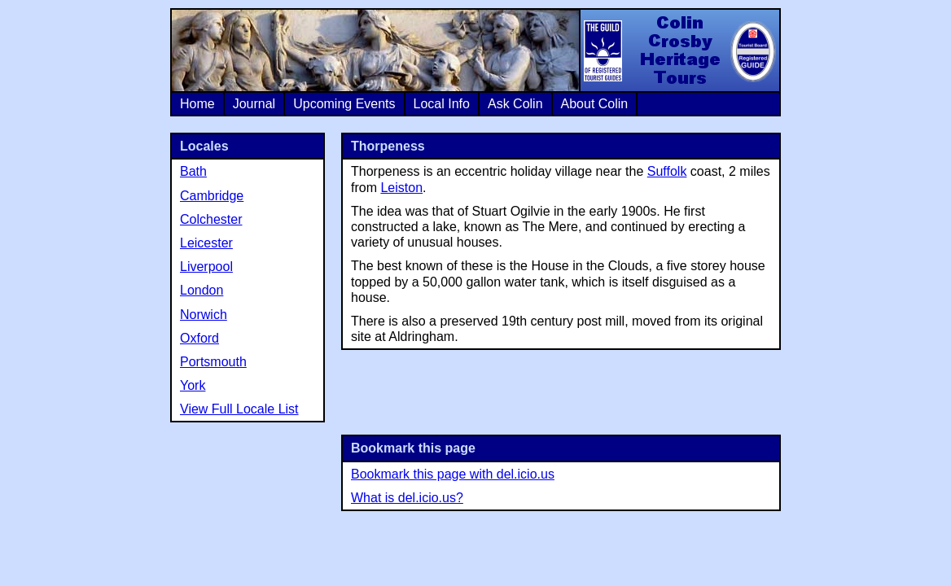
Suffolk (667, 171)
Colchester (211, 219)
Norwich (203, 314)
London (201, 290)
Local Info (442, 104)
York (192, 385)
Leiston (401, 188)
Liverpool (206, 266)
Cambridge (211, 196)
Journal (254, 104)
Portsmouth (213, 362)
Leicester (206, 243)
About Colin (595, 104)
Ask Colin (515, 104)
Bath (193, 171)
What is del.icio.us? (407, 498)
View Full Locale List (239, 409)
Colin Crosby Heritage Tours (679, 50)
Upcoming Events (344, 104)
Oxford (199, 338)
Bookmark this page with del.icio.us (452, 474)
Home (197, 104)
